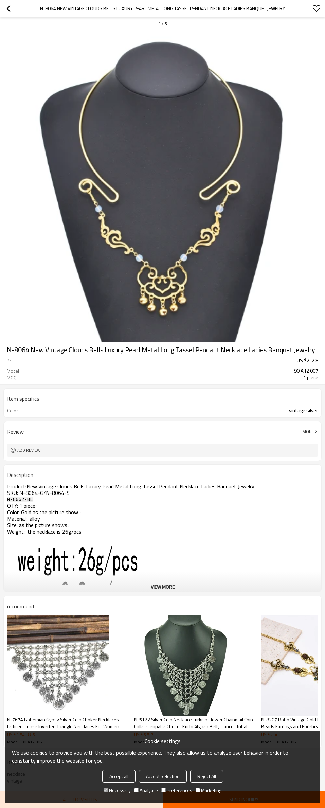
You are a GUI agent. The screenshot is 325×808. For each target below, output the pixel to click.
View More (163, 586)
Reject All (206, 776)
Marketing (208, 790)
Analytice (146, 790)
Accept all (118, 776)
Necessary (117, 790)
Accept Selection (163, 776)
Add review (29, 450)
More (308, 431)
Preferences (176, 790)
